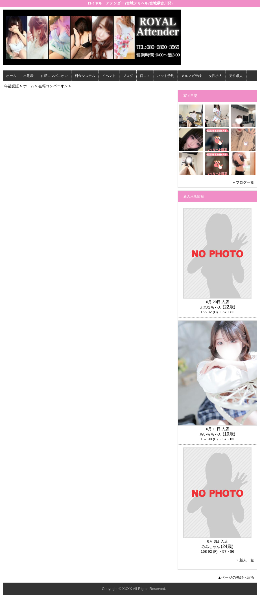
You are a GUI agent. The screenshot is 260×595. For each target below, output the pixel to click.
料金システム (85, 76)
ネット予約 (165, 76)
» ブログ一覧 (243, 182)
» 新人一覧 (245, 560)
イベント (109, 76)
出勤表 (28, 76)
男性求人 (236, 76)
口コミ (145, 76)
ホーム (11, 76)
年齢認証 (11, 86)
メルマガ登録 (191, 76)
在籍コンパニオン (54, 76)
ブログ (128, 76)
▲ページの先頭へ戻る (236, 577)
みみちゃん (211, 547)
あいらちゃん (211, 434)
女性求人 (215, 76)
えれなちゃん (211, 307)
